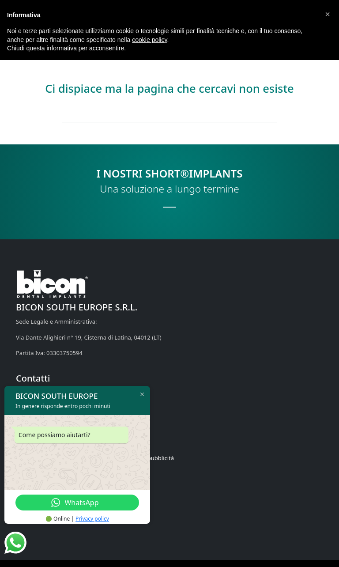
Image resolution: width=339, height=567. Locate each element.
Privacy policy (92, 518)
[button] (327, 14)
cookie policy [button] (149, 39)
